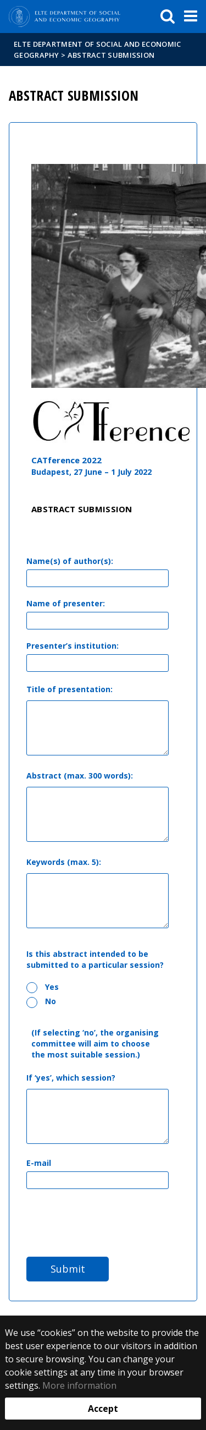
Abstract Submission (111, 55)
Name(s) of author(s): (69, 561)
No (41, 1001)
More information (79, 1385)
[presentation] (109, 1221)
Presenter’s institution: (72, 645)
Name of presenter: (65, 603)
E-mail (38, 1163)
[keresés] (167, 16)
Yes (42, 987)
